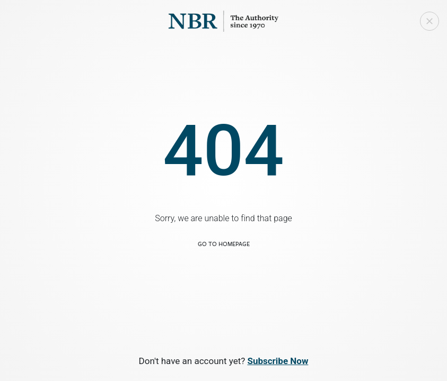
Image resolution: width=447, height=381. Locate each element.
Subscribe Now (277, 361)
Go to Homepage (224, 243)
